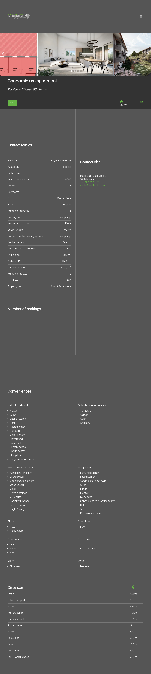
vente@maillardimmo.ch (93, 185)
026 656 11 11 (89, 182)
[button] (3, 54)
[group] (75, 54)
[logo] (19, 16)
